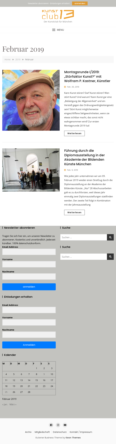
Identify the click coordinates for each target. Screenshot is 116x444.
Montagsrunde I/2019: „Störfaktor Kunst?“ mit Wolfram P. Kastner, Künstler (87, 76)
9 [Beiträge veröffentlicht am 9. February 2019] (44, 374)
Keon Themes (73, 437)
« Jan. (5, 404)
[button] (58, 29)
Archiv (28, 432)
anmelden (79, 3)
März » (13, 404)
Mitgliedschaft (42, 432)
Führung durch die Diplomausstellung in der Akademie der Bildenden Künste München (84, 157)
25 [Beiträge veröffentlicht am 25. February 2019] (6, 392)
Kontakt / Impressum (81, 432)
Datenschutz (60, 432)
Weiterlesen (74, 133)
